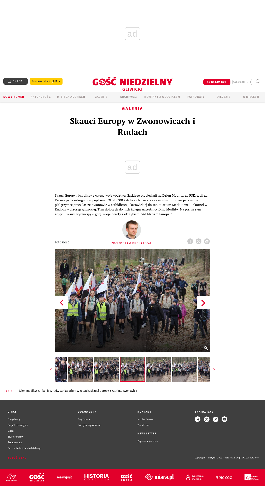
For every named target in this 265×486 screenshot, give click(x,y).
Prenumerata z (46, 81)
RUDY (55, 391)
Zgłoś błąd (17, 457)
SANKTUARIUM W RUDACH (74, 391)
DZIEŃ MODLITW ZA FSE (32, 391)
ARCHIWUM (128, 97)
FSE (49, 391)
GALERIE (101, 97)
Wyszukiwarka (258, 81)
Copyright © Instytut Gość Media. (212, 457)
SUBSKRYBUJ (216, 82)
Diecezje (223, 97)
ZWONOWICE (130, 391)
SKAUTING (115, 391)
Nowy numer (13, 97)
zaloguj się (242, 82)
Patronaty (196, 97)
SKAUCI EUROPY (99, 391)
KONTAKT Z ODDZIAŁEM (162, 97)
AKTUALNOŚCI (41, 97)
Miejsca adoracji (71, 97)
